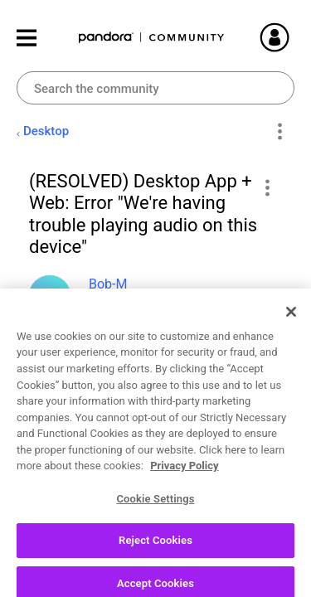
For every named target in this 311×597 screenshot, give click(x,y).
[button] (266, 187)
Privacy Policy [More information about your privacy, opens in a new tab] (184, 510)
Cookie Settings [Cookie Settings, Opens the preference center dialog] (155, 543)
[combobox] (155, 87)
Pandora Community (151, 38)
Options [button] (279, 132)
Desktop (46, 131)
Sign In (294, 37)
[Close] (291, 356)
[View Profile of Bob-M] (108, 284)
